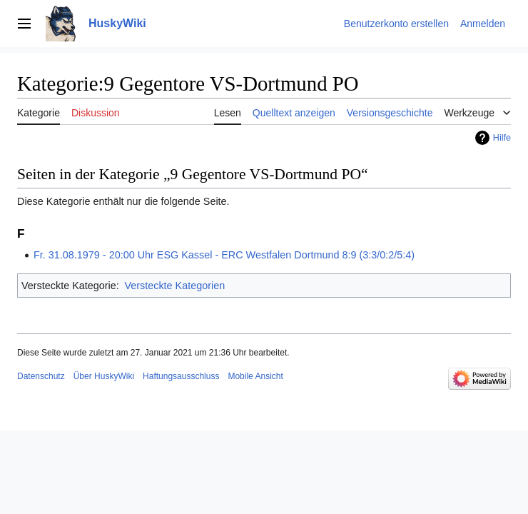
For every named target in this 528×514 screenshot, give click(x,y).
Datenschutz (41, 376)
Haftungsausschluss (181, 376)
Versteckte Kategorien (174, 285)
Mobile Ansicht (255, 376)
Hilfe (502, 138)
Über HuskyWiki (103, 376)
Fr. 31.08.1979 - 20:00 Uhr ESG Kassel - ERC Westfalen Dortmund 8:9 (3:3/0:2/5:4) (224, 255)
